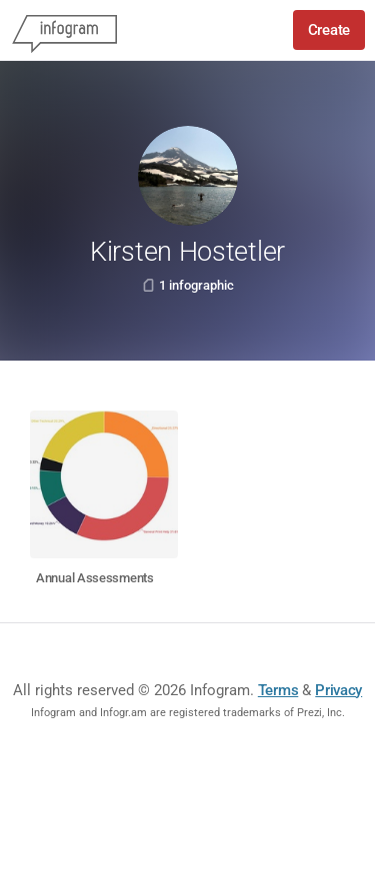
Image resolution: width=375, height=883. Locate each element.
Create (329, 30)
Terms (278, 690)
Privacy (338, 690)
